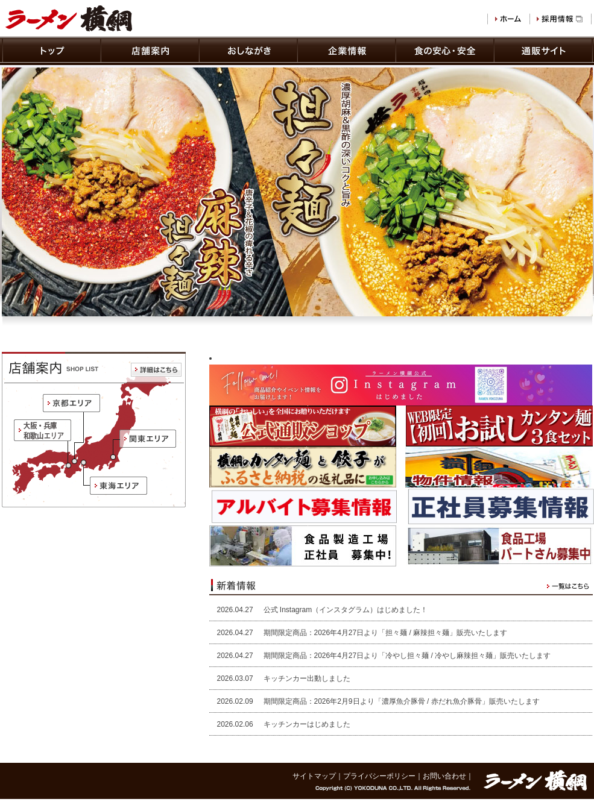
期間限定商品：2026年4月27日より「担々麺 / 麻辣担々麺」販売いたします (386, 632)
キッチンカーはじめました (307, 724)
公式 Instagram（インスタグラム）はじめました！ (346, 610)
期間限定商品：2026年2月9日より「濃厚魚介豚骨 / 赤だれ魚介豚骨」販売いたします (402, 701)
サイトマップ (314, 776)
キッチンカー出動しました (307, 678)
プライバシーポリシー (379, 776)
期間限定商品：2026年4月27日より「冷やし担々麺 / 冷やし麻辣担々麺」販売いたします (407, 655)
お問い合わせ (444, 776)
